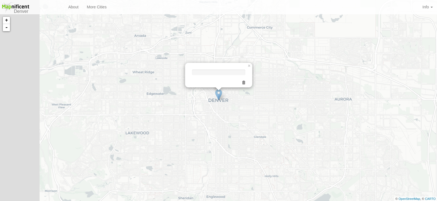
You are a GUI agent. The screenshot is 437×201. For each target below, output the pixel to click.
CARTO (430, 198)
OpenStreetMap (409, 198)
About (73, 7)
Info (428, 7)
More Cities (97, 7)
